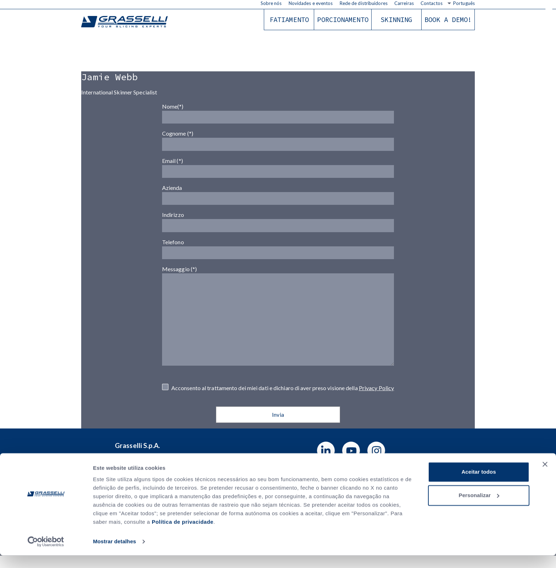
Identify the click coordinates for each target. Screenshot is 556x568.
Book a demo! (448, 19)
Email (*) (278, 170)
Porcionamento (342, 19)
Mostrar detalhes (114, 554)
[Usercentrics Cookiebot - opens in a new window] (46, 554)
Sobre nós (271, 3)
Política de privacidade (182, 534)
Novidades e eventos (311, 3)
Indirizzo (278, 228)
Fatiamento (289, 19)
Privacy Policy (376, 400)
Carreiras (404, 3)
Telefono (278, 256)
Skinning (396, 19)
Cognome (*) (278, 141)
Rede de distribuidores (364, 3)
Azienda (278, 199)
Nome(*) (278, 112)
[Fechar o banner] (545, 477)
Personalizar (479, 508)
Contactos (432, 3)
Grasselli (125, 22)
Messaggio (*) (278, 333)
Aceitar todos (478, 485)
